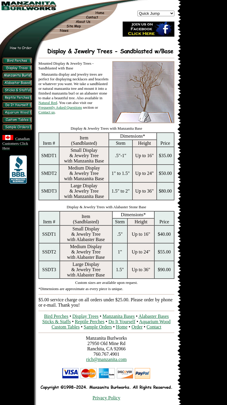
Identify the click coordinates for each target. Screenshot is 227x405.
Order (137, 326)
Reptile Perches (89, 321)
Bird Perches (56, 316)
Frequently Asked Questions (60, 107)
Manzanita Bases (119, 316)
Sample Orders (98, 326)
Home (121, 326)
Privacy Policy (106, 397)
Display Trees (85, 316)
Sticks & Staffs (56, 321)
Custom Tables (65, 326)
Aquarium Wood (155, 321)
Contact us (46, 112)
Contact (154, 326)
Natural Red (47, 102)
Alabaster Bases (153, 316)
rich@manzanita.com (106, 359)
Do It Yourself (121, 321)
